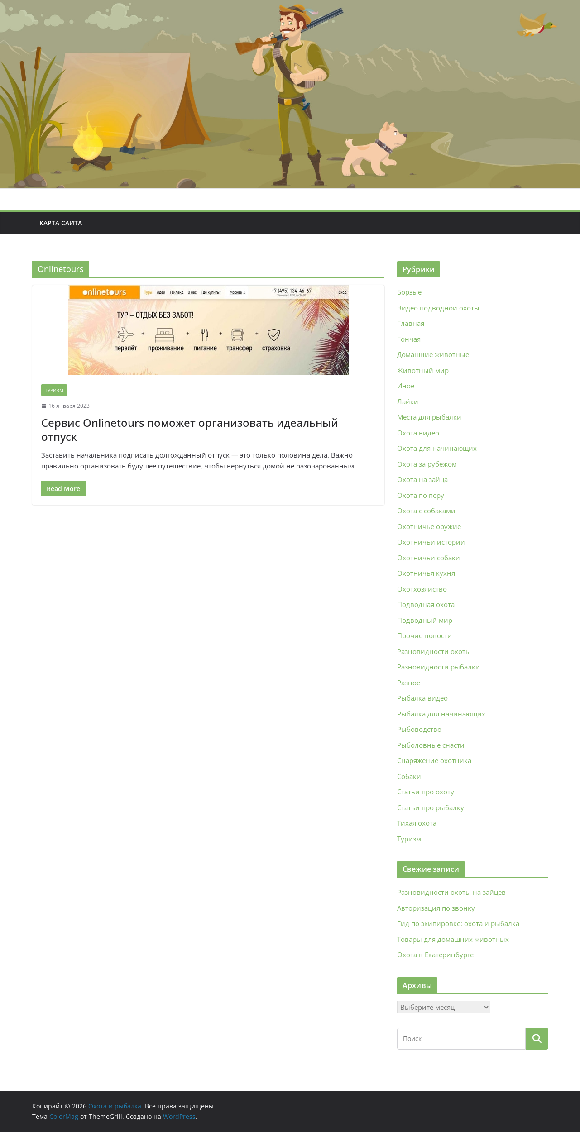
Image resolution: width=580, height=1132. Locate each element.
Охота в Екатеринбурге (435, 954)
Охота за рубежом (427, 463)
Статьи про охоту (425, 791)
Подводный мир (424, 620)
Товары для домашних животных (453, 939)
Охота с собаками (426, 510)
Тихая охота (416, 822)
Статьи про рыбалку (430, 807)
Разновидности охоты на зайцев (451, 892)
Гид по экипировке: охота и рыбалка (458, 923)
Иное (405, 385)
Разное (408, 682)
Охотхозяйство (422, 588)
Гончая (409, 339)
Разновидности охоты (434, 651)
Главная (410, 323)
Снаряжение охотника (434, 760)
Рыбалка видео (422, 697)
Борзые (409, 291)
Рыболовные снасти (431, 745)
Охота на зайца (422, 479)
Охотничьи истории (431, 541)
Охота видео (418, 432)
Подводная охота (426, 604)
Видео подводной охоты (438, 307)
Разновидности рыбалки (438, 666)
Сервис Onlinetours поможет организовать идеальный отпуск (189, 429)
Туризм (54, 390)
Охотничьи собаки (428, 557)
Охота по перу (420, 495)
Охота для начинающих (437, 448)
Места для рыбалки (429, 416)
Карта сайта (60, 223)
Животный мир (423, 370)
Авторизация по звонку (436, 907)
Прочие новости (424, 635)
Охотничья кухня (426, 573)
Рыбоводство (419, 729)
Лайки (407, 401)
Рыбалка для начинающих (441, 713)
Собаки (409, 776)
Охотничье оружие (429, 526)
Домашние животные (433, 354)
